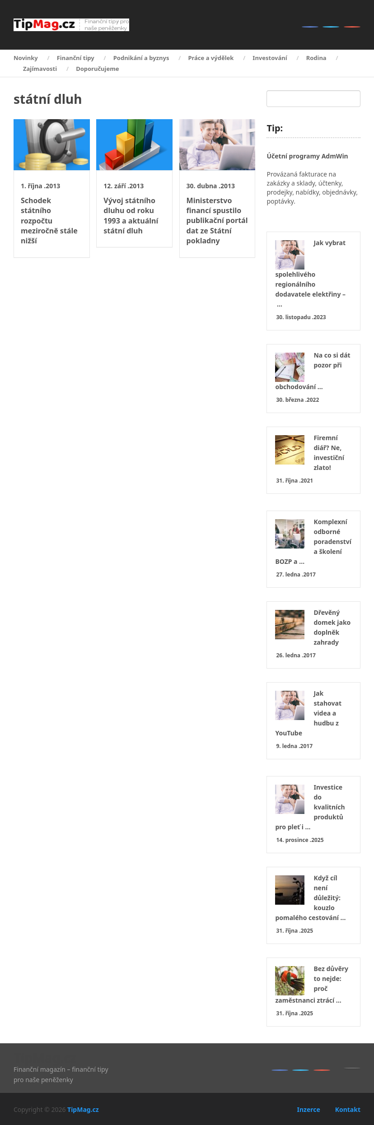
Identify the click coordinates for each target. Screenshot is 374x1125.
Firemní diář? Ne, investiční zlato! (328, 452)
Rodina (316, 58)
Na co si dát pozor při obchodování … (312, 371)
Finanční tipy (75, 58)
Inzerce (308, 1109)
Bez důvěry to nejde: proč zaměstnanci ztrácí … (311, 984)
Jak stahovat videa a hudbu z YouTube (308, 713)
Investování (269, 58)
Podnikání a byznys (141, 58)
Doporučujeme (97, 69)
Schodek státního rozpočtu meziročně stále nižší (49, 220)
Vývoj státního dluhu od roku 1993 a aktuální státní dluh (130, 215)
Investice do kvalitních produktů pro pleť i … (310, 807)
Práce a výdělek (211, 58)
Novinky (26, 58)
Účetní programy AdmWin (307, 156)
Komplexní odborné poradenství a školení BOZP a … (313, 541)
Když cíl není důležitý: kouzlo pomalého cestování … (310, 898)
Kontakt (347, 1109)
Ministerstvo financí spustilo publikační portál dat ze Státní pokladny (217, 220)
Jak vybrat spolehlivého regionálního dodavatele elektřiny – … (310, 273)
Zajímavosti (40, 69)
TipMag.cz (45, 1057)
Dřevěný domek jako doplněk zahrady (332, 627)
